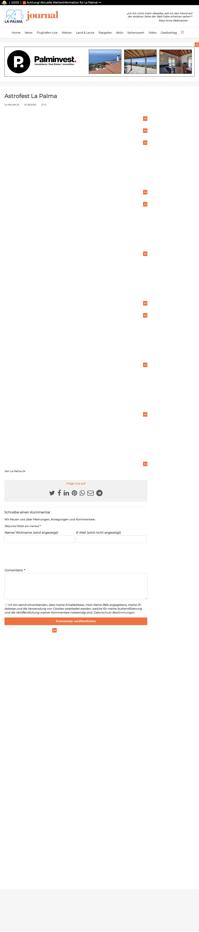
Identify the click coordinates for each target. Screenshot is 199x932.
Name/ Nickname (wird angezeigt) (31, 532)
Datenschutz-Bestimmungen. (114, 616)
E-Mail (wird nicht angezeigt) (98, 532)
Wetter (67, 32)
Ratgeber (105, 32)
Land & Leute (85, 32)
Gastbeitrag (169, 32)
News (28, 32)
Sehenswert (135, 32)
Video (152, 32)
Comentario (14, 570)
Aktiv (119, 32)
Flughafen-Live (47, 32)
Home (16, 32)
